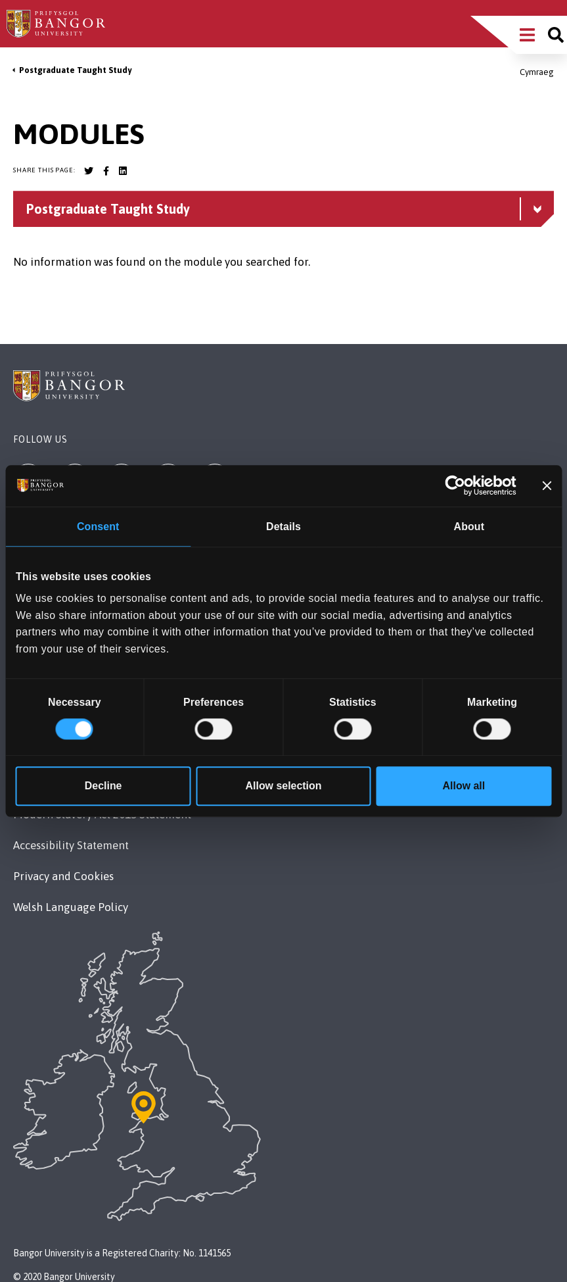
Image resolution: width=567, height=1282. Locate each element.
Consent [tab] (98, 527)
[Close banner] (546, 486)
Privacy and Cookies (63, 876)
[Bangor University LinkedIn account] (123, 171)
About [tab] (469, 527)
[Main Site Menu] (527, 35)
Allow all (464, 785)
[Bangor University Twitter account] (89, 171)
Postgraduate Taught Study (75, 70)
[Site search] (556, 35)
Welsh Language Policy (70, 907)
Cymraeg (537, 72)
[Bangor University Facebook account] (106, 171)
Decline (103, 785)
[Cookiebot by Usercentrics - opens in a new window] (458, 486)
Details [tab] (283, 527)
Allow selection (284, 785)
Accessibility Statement (71, 845)
